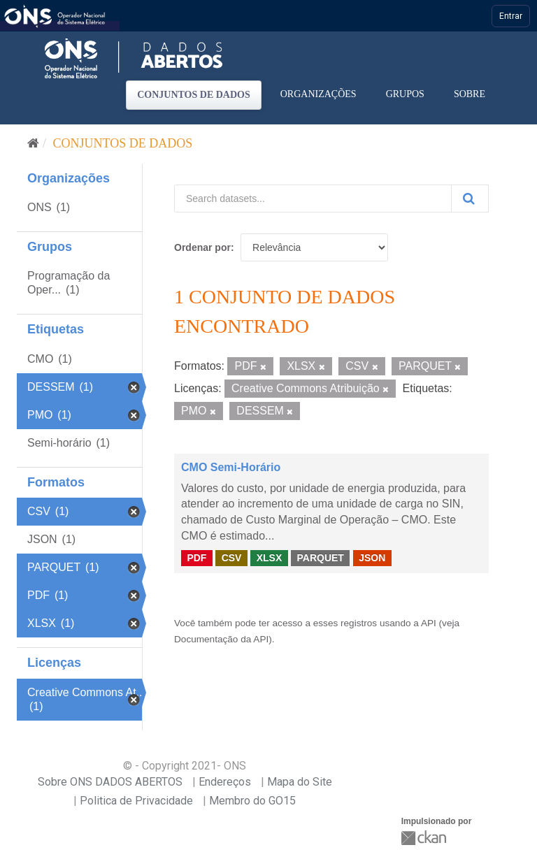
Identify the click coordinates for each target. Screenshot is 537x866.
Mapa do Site (299, 781)
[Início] (33, 143)
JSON (372, 557)
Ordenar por (202, 247)
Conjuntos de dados (193, 94)
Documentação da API (221, 639)
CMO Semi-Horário (230, 467)
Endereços (225, 781)
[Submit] (470, 198)
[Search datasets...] (313, 198)
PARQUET (319, 557)
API (428, 623)
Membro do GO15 (252, 800)
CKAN (425, 837)
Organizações (318, 94)
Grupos (405, 94)
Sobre (469, 94)
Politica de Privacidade (136, 800)
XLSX (269, 557)
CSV (232, 557)
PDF (196, 557)
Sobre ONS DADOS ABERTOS (110, 781)
